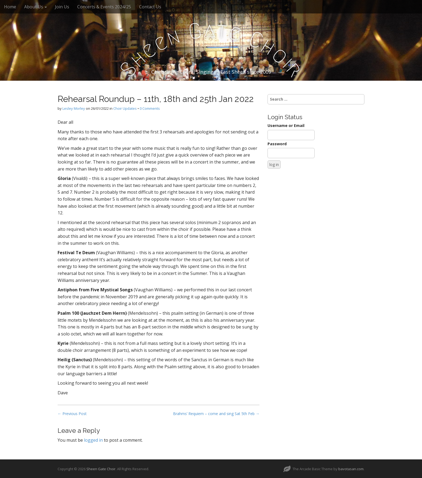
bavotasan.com (351, 468)
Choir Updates (125, 108)
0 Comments (150, 108)
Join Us (62, 7)
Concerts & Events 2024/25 (104, 7)
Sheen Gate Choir (100, 468)
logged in (93, 440)
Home (10, 7)
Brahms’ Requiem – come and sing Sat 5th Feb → (216, 413)
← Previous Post (72, 413)
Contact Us (150, 7)
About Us (35, 7)
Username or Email (286, 125)
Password (277, 143)
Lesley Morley (73, 108)
